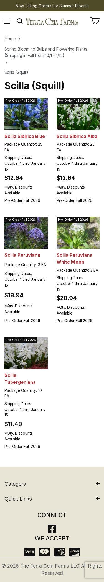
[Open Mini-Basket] (97, 20)
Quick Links (52, 499)
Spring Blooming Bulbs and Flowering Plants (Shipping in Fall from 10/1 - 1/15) (45, 52)
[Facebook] (52, 531)
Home (10, 38)
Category (52, 484)
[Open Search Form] (20, 21)
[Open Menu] (7, 21)
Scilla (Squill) (16, 72)
